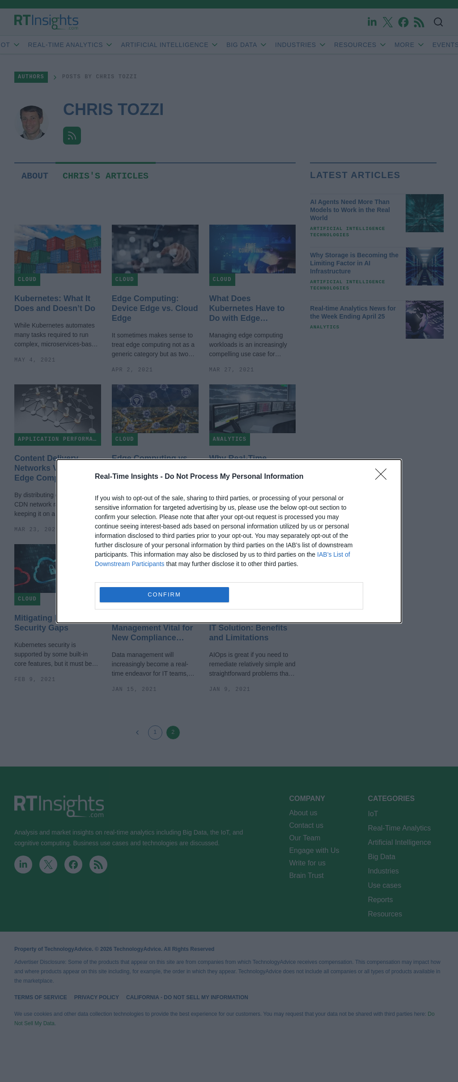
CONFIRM (164, 594)
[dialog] (229, 541)
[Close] (383, 477)
